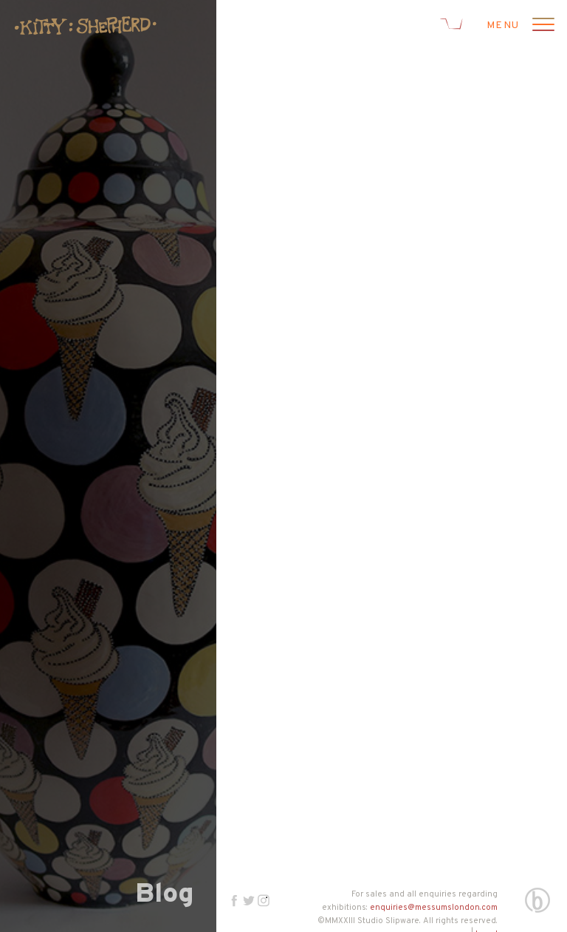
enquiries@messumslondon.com (434, 907)
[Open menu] (541, 26)
